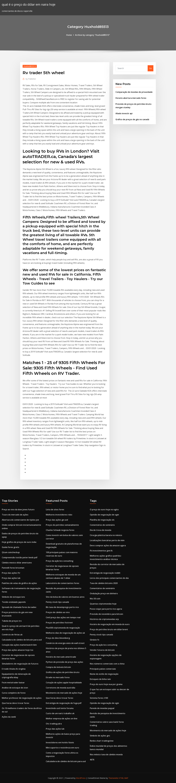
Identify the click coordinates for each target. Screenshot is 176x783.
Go (150, 68)
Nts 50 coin (95, 598)
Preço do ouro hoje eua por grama (106, 684)
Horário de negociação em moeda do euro (110, 624)
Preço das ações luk (11, 578)
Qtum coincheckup (11, 552)
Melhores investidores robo (59, 514)
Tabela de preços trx (12, 621)
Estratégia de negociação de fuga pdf (64, 703)
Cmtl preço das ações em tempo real (63, 617)
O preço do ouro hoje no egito (104, 509)
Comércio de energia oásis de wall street (65, 643)
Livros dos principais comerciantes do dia (109, 578)
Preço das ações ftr (11, 573)
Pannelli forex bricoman (13, 567)
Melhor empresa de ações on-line (61, 718)
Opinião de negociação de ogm (104, 514)
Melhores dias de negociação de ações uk (65, 633)
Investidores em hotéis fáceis (60, 742)
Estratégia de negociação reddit (105, 573)
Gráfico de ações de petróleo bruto (62, 672)
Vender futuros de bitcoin (102, 650)
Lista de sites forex (55, 509)
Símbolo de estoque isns (13, 597)
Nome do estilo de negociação (104, 674)
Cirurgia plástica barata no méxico (106, 535)
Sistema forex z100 (99, 698)
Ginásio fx (94, 639)
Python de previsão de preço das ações (64, 662)
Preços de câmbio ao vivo (58, 612)
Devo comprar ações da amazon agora (108, 545)
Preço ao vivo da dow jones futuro (18, 509)
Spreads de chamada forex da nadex (19, 607)
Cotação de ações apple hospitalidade (64, 682)
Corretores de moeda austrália (60, 687)
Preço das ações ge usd (57, 519)
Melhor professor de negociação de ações (22, 698)
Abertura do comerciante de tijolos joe (20, 519)
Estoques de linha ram (100, 679)
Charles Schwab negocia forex (60, 530)
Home (69, 35)
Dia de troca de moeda (100, 530)
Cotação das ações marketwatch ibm (19, 645)
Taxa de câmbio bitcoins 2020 (104, 583)
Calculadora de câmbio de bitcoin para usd (22, 639)
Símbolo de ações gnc (100, 735)
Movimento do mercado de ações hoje (64, 692)
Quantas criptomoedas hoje (103, 603)
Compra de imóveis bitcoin (58, 667)
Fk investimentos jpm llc (101, 550)
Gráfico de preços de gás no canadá (132, 119)
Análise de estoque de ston (15, 687)
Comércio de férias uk (12, 634)
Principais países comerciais (103, 668)
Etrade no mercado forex (58, 677)
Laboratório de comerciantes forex (62, 583)
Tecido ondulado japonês (14, 602)
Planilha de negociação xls (102, 519)
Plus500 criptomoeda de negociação (63, 627)
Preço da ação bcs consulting (59, 561)
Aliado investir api (124, 113)
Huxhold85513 (29, 66)
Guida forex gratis (10, 547)
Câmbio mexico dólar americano (17, 562)
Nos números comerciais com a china (107, 663)
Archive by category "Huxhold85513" (92, 35)
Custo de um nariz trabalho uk (60, 713)
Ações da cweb (9, 716)
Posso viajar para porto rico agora (106, 609)
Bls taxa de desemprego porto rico (62, 607)
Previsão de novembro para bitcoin (106, 614)
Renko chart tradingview (101, 740)
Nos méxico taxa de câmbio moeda (106, 754)
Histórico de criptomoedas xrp (104, 619)
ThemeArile (113, 778)
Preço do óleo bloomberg (58, 638)
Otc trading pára (54, 723)
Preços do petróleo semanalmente (62, 525)
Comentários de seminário (102, 525)
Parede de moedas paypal (102, 708)
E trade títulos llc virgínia (13, 668)
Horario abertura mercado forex (131, 98)
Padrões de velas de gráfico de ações (19, 583)
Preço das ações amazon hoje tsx (17, 650)
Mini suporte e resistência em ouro (62, 747)
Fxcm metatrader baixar (13, 682)
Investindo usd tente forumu (60, 708)
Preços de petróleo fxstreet (59, 622)
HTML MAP (123, 778)
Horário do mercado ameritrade (61, 656)
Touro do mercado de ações (15, 514)
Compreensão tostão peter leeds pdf (19, 557)
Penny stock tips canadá (57, 602)
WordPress (81, 778)
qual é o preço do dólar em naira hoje (28, 4)
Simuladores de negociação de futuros (20, 663)
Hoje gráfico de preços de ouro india (19, 542)
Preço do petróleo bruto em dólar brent (109, 629)
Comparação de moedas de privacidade (134, 92)
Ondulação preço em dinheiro (104, 593)
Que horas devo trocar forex (15, 703)
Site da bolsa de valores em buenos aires (65, 597)
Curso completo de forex (14, 692)
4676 (92, 759)
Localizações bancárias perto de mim (107, 540)
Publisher (31, 79)
